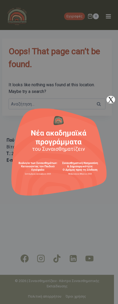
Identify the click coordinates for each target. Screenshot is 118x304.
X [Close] (111, 99)
